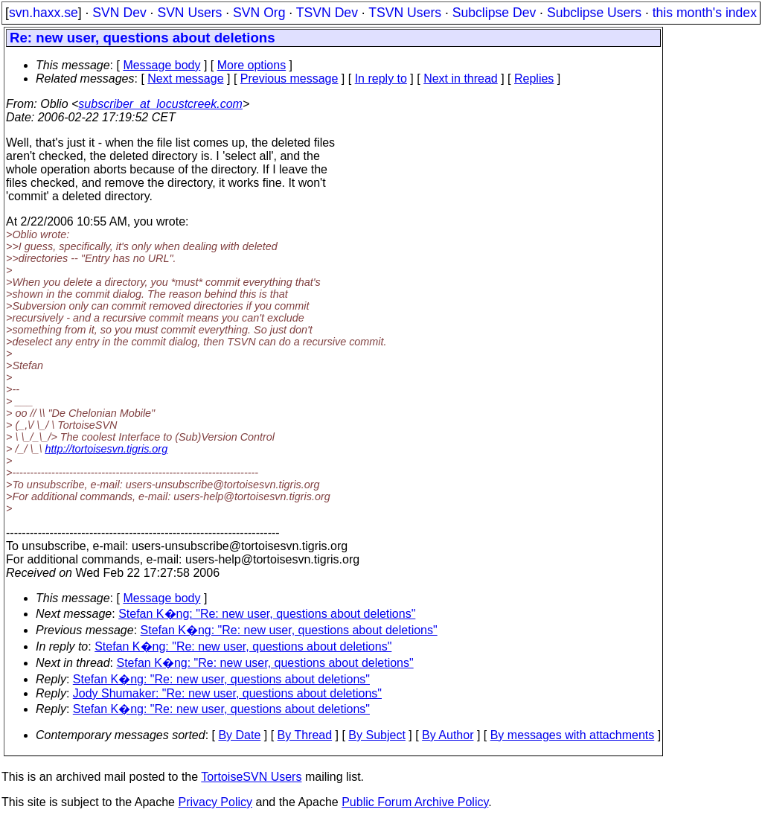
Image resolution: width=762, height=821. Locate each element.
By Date (239, 735)
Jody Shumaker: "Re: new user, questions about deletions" (227, 693)
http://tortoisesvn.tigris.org (106, 449)
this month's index (705, 12)
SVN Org (259, 12)
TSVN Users (404, 12)
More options (251, 65)
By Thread (305, 735)
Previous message (289, 78)
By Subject (376, 735)
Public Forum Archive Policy (415, 802)
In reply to (381, 78)
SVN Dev (119, 12)
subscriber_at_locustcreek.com (160, 104)
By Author (447, 735)
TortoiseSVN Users (251, 776)
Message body (161, 65)
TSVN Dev (327, 12)
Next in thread (460, 78)
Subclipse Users (594, 12)
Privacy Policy (215, 802)
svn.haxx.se (43, 12)
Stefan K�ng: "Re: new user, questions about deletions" (266, 613)
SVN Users (189, 12)
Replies (534, 78)
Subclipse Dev (494, 12)
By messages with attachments (572, 735)
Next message (185, 78)
